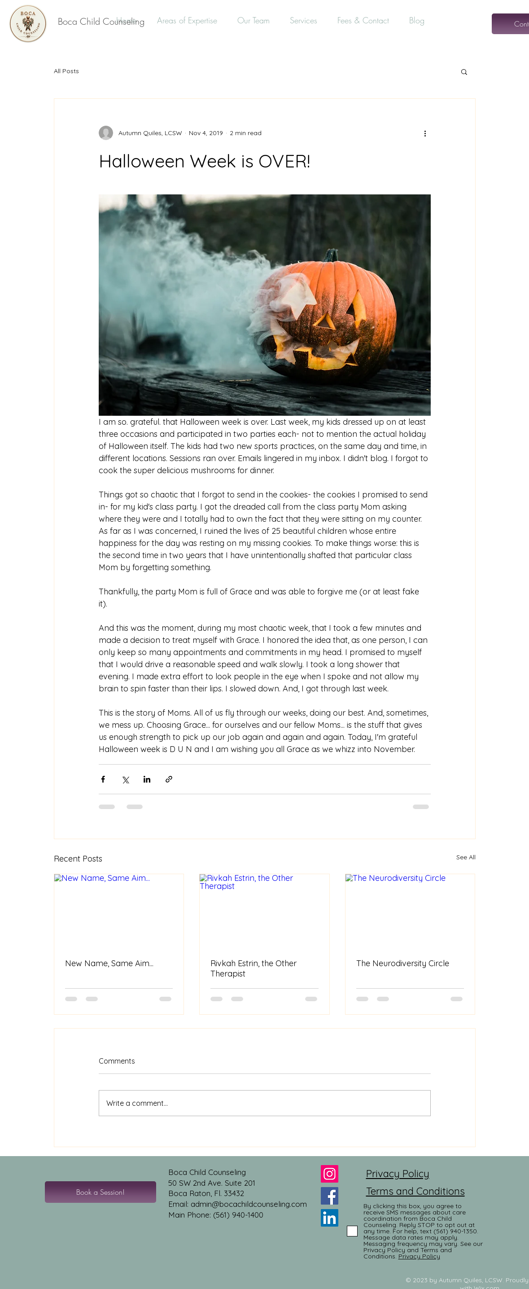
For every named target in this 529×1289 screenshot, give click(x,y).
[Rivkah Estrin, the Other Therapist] (264, 910)
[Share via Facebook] (103, 779)
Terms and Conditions (415, 1191)
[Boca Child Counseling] (101, 21)
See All (466, 857)
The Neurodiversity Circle (402, 963)
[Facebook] (329, 1196)
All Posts (66, 71)
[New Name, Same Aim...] (119, 910)
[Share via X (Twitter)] (125, 779)
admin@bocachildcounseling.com (249, 1204)
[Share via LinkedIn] (147, 779)
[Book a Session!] (100, 1192)
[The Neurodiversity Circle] (410, 910)
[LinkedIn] (329, 1218)
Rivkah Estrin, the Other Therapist (253, 968)
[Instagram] (329, 1174)
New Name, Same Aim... (109, 963)
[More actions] (425, 133)
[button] (464, 71)
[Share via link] (169, 779)
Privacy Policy (397, 1173)
